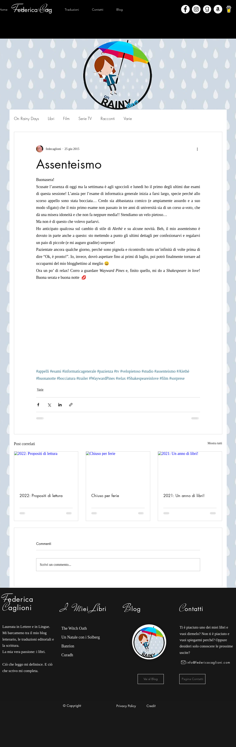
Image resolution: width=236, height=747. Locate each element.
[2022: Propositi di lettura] (46, 470)
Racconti (108, 118)
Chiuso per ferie (105, 495)
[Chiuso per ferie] (118, 470)
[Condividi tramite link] (71, 405)
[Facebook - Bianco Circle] (185, 9)
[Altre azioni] (197, 148)
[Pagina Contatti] (192, 679)
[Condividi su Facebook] (38, 405)
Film (66, 118)
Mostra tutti (215, 443)
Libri (51, 118)
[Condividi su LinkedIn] (60, 405)
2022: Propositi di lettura (41, 495)
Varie (128, 118)
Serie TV (85, 118)
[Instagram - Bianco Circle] (196, 9)
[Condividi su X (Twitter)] (49, 405)
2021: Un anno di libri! (184, 495)
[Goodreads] (207, 9)
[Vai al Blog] (151, 679)
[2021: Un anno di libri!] (190, 470)
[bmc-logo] (228, 9)
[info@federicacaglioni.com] (206, 662)
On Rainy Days (26, 118)
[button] (45, 10)
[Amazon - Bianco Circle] (218, 9)
